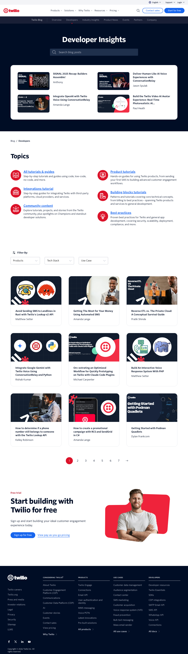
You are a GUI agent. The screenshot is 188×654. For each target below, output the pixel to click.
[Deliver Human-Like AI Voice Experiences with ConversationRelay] (134, 81)
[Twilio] (11, 10)
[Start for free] (174, 10)
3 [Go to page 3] (86, 460)
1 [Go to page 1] (69, 460)
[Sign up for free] (23, 535)
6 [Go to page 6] (110, 460)
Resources (101, 10)
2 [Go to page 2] (77, 460)
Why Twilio (85, 10)
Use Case (93, 260)
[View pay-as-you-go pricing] (54, 535)
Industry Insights (90, 20)
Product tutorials (122, 172)
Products (56, 10)
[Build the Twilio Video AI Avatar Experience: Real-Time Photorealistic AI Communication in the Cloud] (134, 104)
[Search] (138, 10)
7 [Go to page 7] (119, 460)
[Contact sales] (152, 10)
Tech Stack (59, 260)
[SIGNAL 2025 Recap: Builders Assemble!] (54, 81)
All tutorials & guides (39, 172)
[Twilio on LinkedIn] (23, 641)
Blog (13, 141)
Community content (38, 205)
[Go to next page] (126, 460)
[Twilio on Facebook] (10, 641)
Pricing (114, 10)
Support (170, 2)
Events (126, 20)
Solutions (70, 10)
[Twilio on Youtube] (30, 642)
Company (152, 20)
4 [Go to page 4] (94, 460)
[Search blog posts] (97, 52)
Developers (72, 20)
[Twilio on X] (16, 641)
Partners (138, 20)
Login (180, 2)
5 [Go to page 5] (102, 460)
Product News (111, 20)
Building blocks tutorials (128, 192)
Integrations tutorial (38, 188)
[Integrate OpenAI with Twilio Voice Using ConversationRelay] (54, 104)
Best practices (120, 213)
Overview (57, 20)
